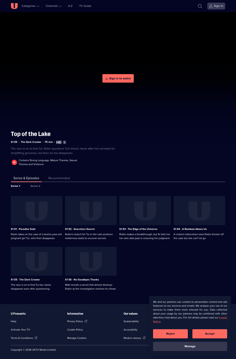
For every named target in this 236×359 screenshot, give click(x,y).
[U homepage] (14, 6)
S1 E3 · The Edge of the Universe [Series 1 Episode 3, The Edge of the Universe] (138, 229)
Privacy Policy (75, 321)
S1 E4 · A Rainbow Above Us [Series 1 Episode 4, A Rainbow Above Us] (190, 229)
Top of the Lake (31, 133)
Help (13, 321)
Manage (190, 347)
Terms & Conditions (22, 338)
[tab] (59, 178)
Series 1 (15, 186)
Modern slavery (132, 338)
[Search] (200, 6)
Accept (210, 334)
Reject (170, 334)
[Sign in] (216, 6)
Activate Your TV (20, 330)
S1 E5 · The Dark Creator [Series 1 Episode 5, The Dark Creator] (25, 279)
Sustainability (131, 321)
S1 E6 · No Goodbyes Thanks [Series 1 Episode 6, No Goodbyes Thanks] (82, 279)
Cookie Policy (75, 330)
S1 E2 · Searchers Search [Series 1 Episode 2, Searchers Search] (80, 229)
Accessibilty (130, 330)
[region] (190, 326)
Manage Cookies (76, 338)
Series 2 (35, 186)
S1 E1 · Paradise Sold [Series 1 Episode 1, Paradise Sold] (23, 229)
